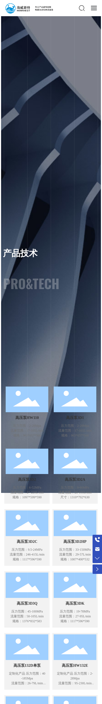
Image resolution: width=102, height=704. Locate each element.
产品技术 (20, 253)
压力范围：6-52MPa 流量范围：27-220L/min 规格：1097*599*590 (27, 492)
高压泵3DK (75, 603)
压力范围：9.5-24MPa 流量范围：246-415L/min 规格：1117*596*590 (27, 554)
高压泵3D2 (27, 480)
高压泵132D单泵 (27, 666)
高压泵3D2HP (75, 542)
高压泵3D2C (27, 542)
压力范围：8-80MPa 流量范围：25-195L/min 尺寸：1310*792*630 (74, 492)
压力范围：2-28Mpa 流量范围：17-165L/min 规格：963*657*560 (27, 430)
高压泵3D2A (75, 480)
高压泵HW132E (75, 666)
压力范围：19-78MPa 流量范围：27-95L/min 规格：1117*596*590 (75, 616)
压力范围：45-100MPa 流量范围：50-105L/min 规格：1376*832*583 (27, 616)
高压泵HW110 (27, 418)
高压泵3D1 (75, 418)
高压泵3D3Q (27, 603)
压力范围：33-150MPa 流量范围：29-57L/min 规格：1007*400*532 (75, 554)
